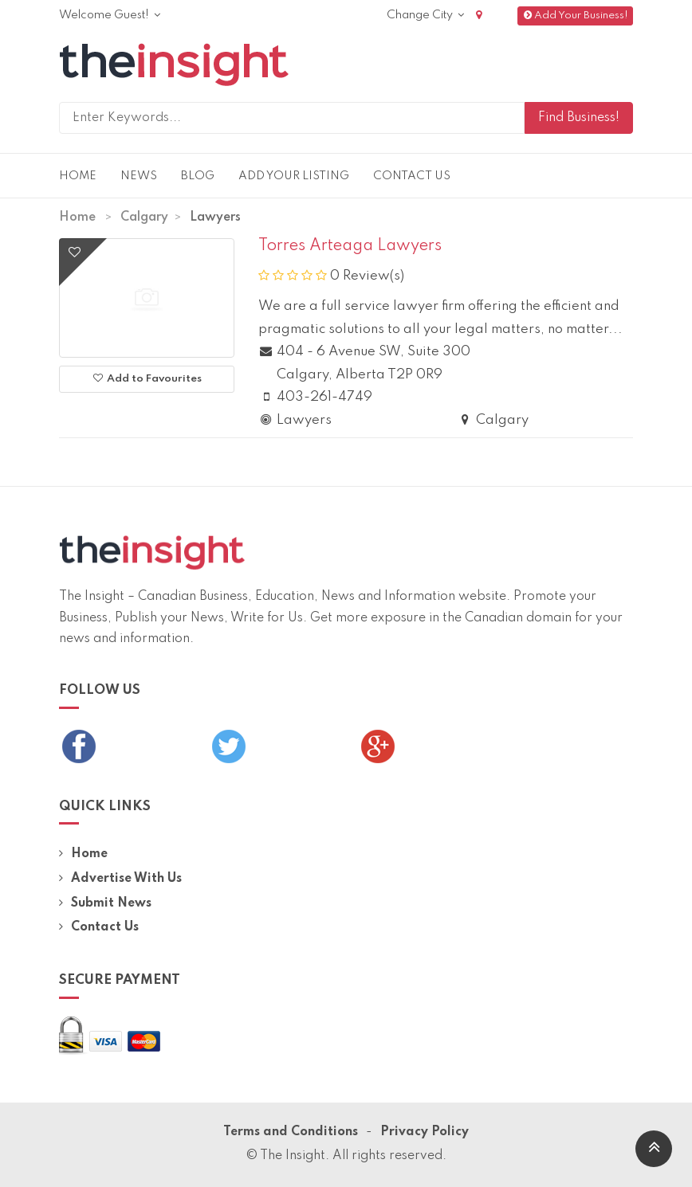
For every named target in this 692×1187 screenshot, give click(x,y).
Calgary (144, 217)
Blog (197, 176)
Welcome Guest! (109, 15)
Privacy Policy (424, 1132)
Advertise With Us (120, 878)
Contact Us (411, 176)
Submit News (105, 903)
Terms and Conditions (290, 1132)
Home (77, 176)
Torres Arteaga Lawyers (350, 246)
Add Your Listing (293, 176)
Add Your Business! (575, 15)
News (138, 176)
